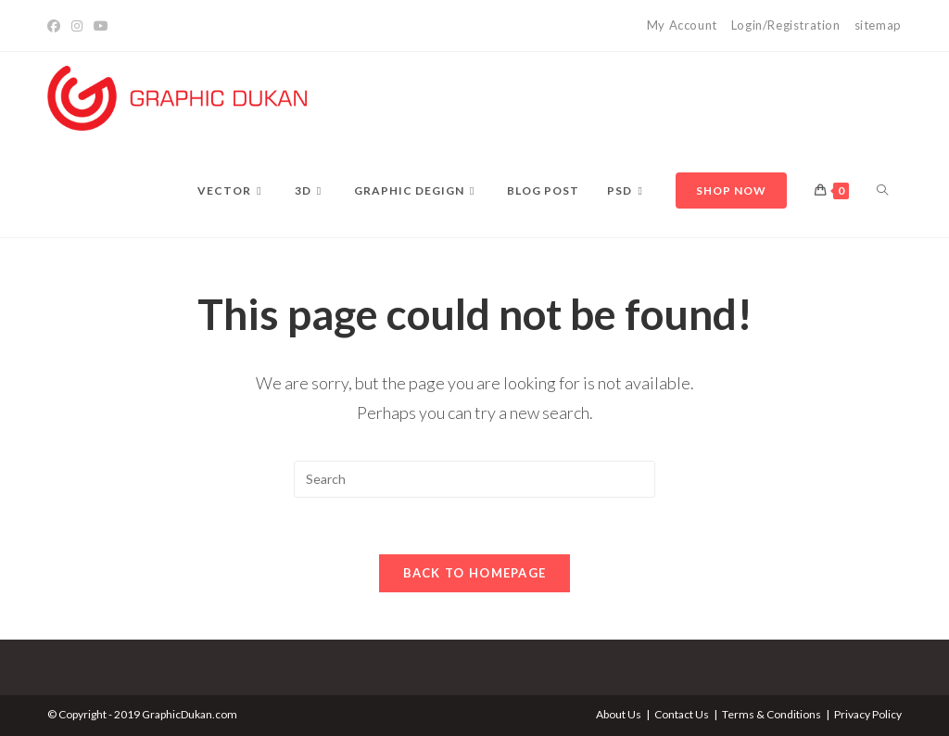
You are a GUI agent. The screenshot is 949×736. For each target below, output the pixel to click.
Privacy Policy (868, 714)
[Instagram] (77, 26)
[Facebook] (56, 26)
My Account (682, 25)
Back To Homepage (475, 572)
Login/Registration (786, 25)
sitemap (878, 25)
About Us (618, 714)
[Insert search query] (474, 479)
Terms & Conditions (771, 714)
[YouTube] (101, 26)
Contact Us (681, 714)
